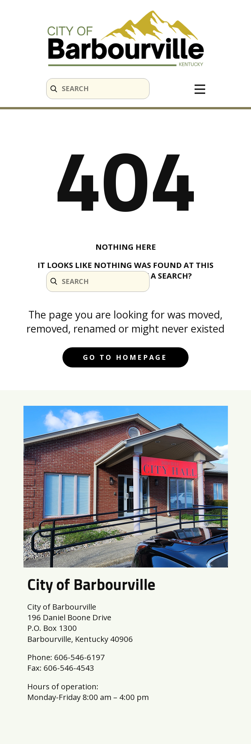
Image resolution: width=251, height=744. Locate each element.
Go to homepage (125, 357)
